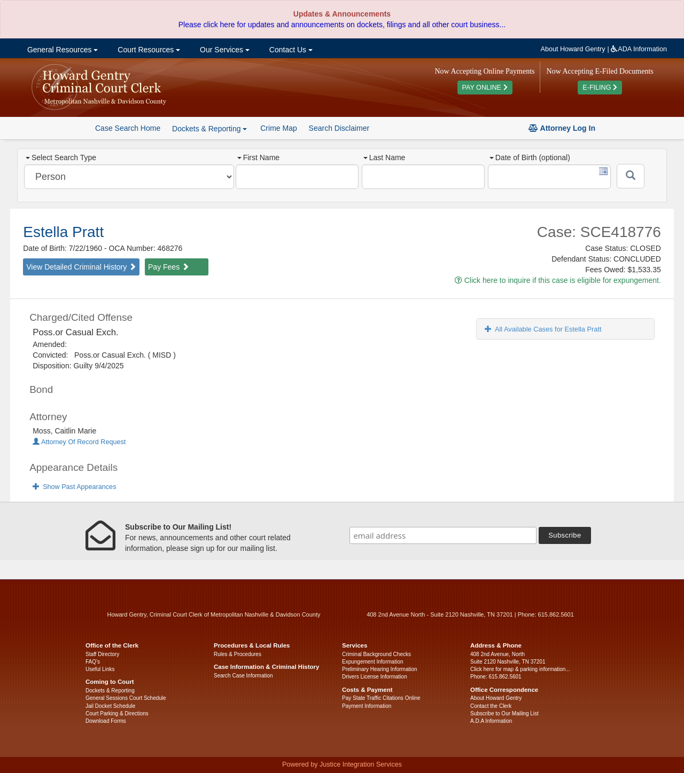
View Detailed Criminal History (81, 267)
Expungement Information (372, 662)
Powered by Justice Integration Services (342, 764)
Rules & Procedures (237, 654)
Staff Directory (102, 654)
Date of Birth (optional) (529, 157)
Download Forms (106, 721)
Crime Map (278, 128)
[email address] (443, 535)
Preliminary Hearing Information (379, 669)
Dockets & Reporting (110, 690)
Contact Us (290, 49)
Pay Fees (168, 267)
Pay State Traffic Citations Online (381, 698)
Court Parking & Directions (117, 713)
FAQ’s (93, 662)
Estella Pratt (63, 232)
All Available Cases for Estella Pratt (543, 329)
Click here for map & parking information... (520, 669)
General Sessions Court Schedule (126, 698)
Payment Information (366, 706)
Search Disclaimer (339, 128)
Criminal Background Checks (376, 654)
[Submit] (630, 176)
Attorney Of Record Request (79, 442)
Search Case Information (243, 676)
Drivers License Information (374, 677)
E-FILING (599, 87)
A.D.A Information (491, 721)
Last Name (384, 157)
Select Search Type (61, 157)
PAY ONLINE (485, 87)
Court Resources (147, 49)
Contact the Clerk (490, 706)
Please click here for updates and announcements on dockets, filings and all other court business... (342, 24)
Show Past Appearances (74, 487)
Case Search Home (127, 128)
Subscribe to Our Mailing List (504, 713)
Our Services (224, 49)
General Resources (61, 49)
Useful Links (100, 669)
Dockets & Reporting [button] (209, 128)
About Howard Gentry (573, 49)
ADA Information (639, 49)
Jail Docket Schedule (110, 706)
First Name (258, 157)
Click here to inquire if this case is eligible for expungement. (558, 280)
